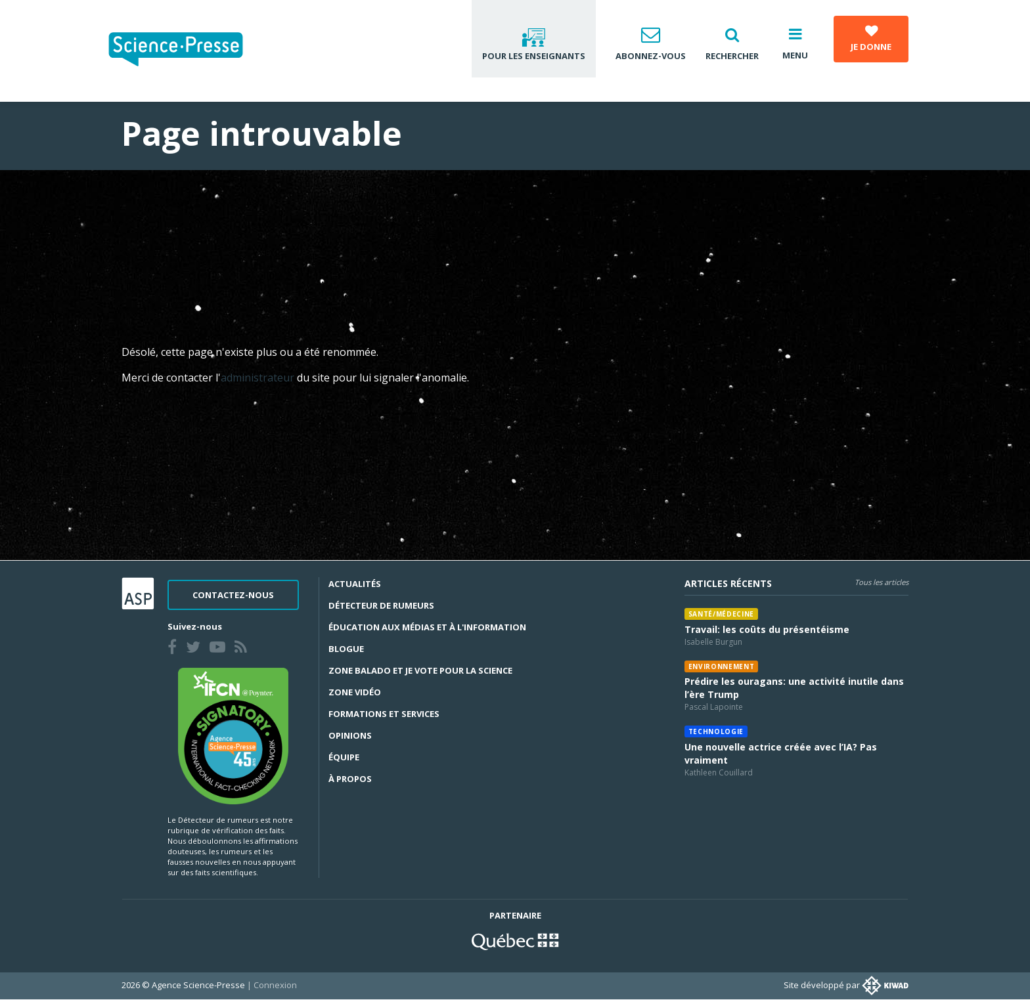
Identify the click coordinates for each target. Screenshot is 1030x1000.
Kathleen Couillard (718, 772)
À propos (350, 779)
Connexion (275, 985)
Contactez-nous (233, 595)
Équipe (343, 757)
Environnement (721, 666)
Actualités (354, 584)
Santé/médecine (721, 614)
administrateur (259, 377)
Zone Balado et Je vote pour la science (420, 670)
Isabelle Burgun (713, 641)
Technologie (716, 731)
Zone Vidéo (354, 692)
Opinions (350, 735)
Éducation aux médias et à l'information (427, 627)
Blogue (346, 649)
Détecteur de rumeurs (381, 605)
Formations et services (383, 714)
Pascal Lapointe (713, 706)
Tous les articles (881, 582)
